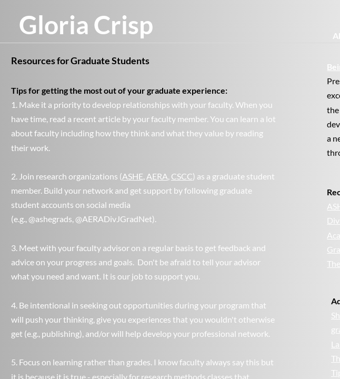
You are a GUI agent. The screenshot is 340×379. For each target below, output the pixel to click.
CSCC (182, 176)
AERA (157, 176)
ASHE (132, 176)
